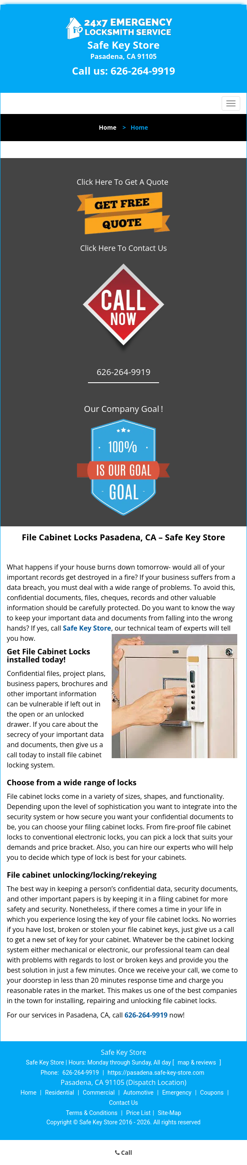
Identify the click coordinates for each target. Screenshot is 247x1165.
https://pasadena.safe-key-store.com (155, 1072)
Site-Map (169, 1112)
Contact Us (123, 1102)
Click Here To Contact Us (123, 248)
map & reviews (197, 1062)
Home (107, 127)
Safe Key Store (87, 628)
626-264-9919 (142, 71)
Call (123, 1152)
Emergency (176, 1092)
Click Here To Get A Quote (123, 182)
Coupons (212, 1092)
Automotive (138, 1092)
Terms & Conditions (92, 1112)
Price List (138, 1112)
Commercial (99, 1092)
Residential (59, 1092)
